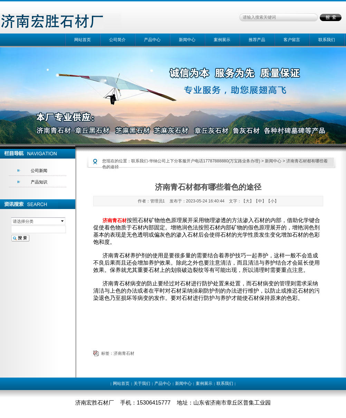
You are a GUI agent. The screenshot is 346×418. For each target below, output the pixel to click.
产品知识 (39, 182)
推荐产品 (257, 39)
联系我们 (326, 39)
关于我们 (142, 383)
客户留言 (291, 39)
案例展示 (222, 39)
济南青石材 (124, 353)
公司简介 (117, 39)
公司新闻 (39, 170)
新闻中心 (187, 39)
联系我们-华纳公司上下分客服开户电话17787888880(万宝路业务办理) (195, 161)
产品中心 (152, 39)
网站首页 (82, 39)
